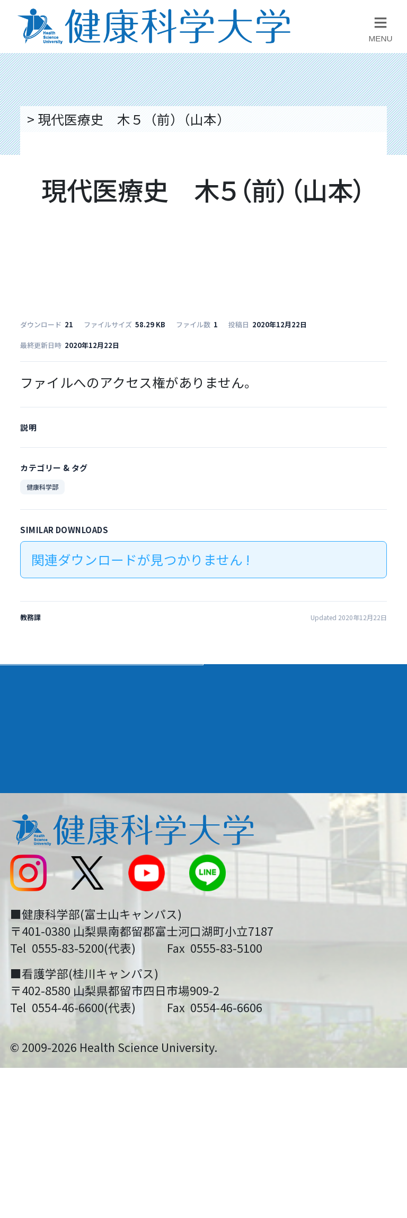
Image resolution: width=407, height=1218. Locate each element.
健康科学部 (42, 486)
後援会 (28, 797)
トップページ (63, 118)
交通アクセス (47, 833)
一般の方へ (244, 977)
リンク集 (237, 797)
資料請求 (386, 215)
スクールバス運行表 (67, 905)
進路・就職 (248, 721)
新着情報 (34, 868)
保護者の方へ (47, 977)
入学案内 (37, 721)
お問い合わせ (251, 833)
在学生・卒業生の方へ (277, 940)
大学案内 (37, 682)
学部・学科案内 (263, 682)
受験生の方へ (47, 940)
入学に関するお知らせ (277, 868)
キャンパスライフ (67, 759)
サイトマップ (251, 905)
